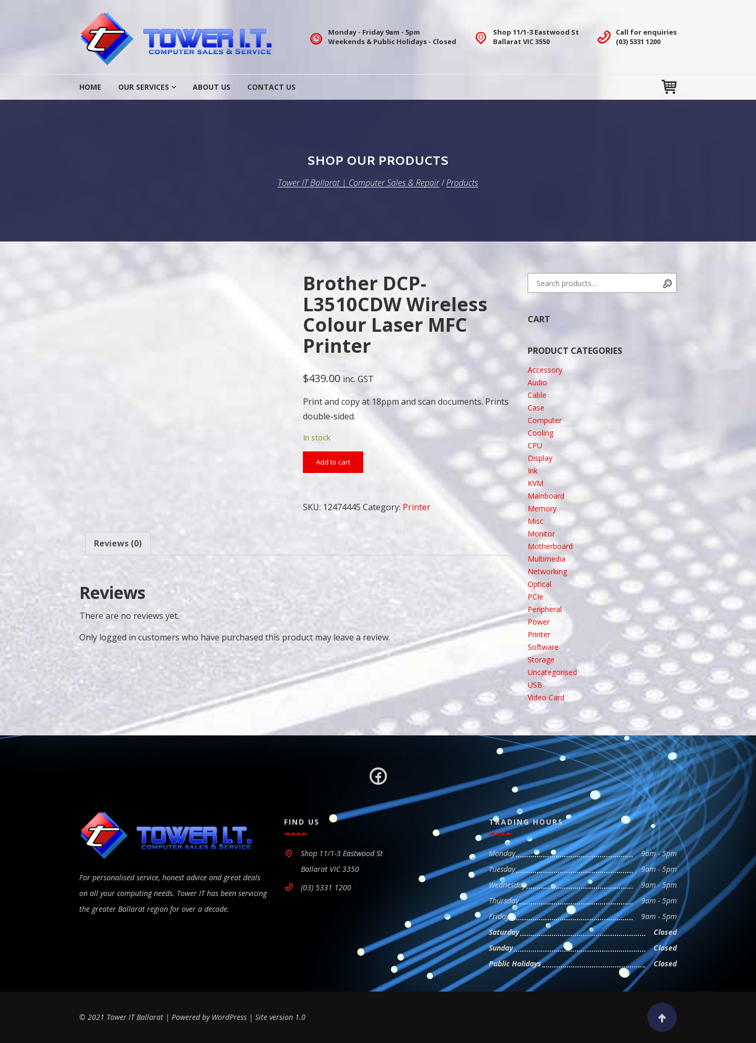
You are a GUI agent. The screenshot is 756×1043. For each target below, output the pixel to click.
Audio (537, 382)
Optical (539, 584)
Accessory (545, 370)
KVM (535, 483)
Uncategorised (552, 672)
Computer (545, 420)
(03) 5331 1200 (638, 41)
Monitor (541, 534)
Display (540, 458)
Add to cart (333, 462)
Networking (547, 571)
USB (535, 685)
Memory (542, 508)
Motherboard (550, 546)
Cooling (540, 433)
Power (539, 622)
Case (536, 408)
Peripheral (545, 609)
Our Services (143, 87)
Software (543, 647)
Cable (537, 395)
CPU (535, 445)
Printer (416, 507)
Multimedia (546, 559)
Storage (541, 660)
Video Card (546, 697)
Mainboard (546, 496)
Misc (535, 521)
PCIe (535, 597)
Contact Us (271, 87)
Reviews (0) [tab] (118, 543)
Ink (533, 471)
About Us (211, 87)
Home (90, 87)
